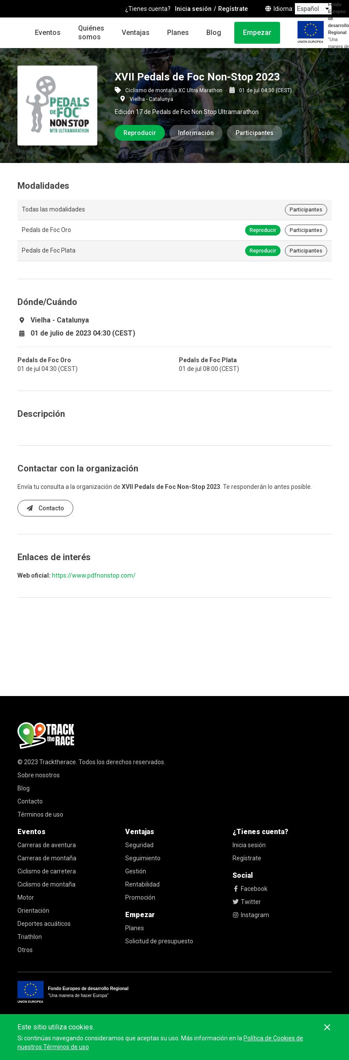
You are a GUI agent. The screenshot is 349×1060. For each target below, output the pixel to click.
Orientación (33, 910)
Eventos (48, 32)
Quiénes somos (91, 32)
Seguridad (139, 845)
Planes (178, 32)
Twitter (247, 901)
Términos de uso (40, 814)
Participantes (255, 132)
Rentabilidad (142, 884)
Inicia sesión (249, 845)
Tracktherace (57, 762)
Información (196, 132)
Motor (25, 897)
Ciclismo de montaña (46, 884)
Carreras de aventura (46, 845)
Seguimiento (143, 858)
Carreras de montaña (46, 858)
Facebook (250, 888)
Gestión (135, 871)
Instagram (251, 914)
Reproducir (139, 132)
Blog (213, 32)
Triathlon (29, 936)
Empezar (257, 32)
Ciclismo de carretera (46, 871)
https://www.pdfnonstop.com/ (94, 575)
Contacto (45, 508)
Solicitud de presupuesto (159, 941)
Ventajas (136, 32)
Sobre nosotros (38, 775)
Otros (25, 949)
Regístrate (247, 858)
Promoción (140, 897)
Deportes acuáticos (44, 923)
